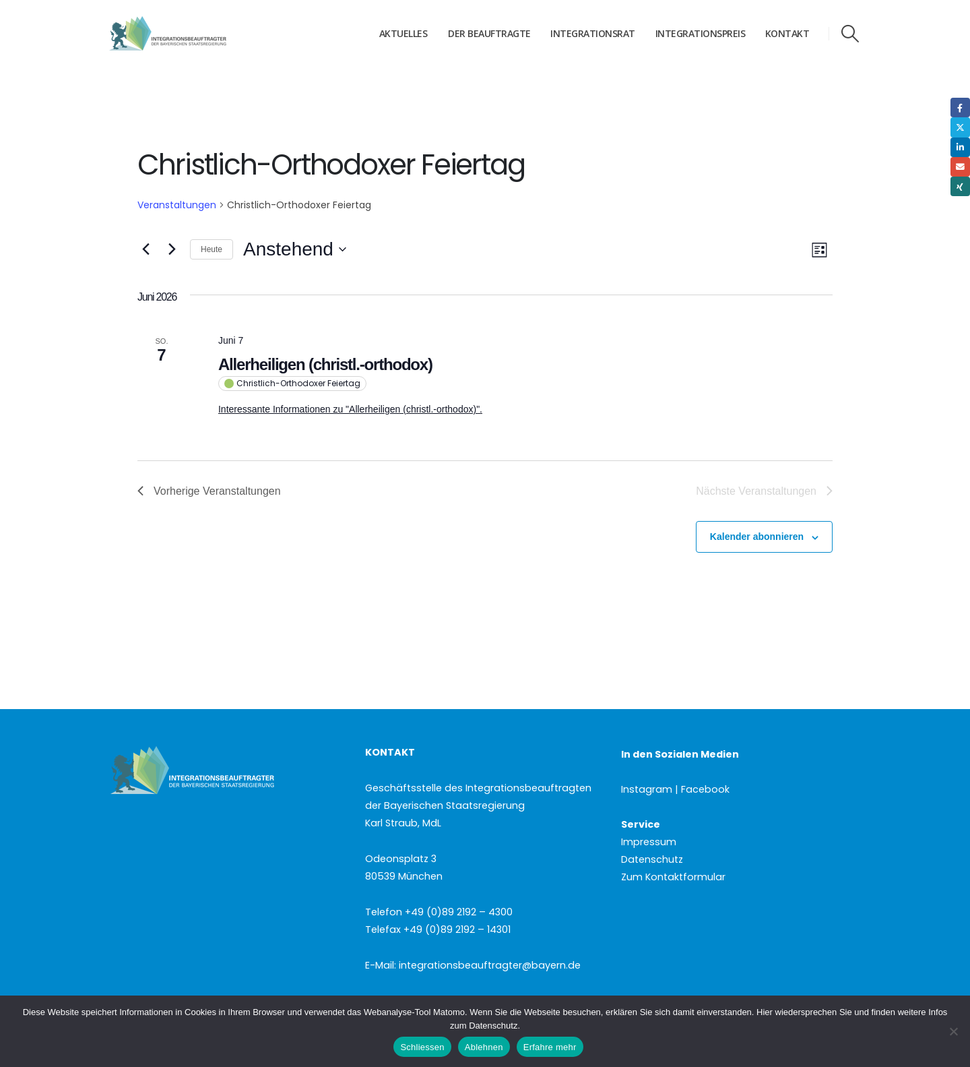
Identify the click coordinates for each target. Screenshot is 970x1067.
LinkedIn (960, 147)
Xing (960, 186)
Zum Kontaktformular (673, 877)
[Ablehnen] (953, 1031)
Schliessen (422, 1047)
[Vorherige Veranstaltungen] (145, 249)
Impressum (648, 842)
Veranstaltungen (176, 205)
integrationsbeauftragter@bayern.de (490, 965)
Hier (764, 1012)
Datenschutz (652, 859)
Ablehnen (484, 1047)
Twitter (960, 127)
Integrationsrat (592, 33)
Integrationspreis (700, 33)
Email (960, 167)
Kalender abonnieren (757, 536)
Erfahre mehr (550, 1047)
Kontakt (787, 33)
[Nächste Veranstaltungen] (172, 249)
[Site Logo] (193, 33)
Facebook (960, 107)
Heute (211, 249)
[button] (850, 33)
